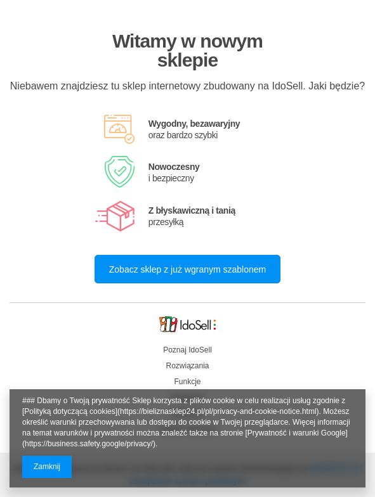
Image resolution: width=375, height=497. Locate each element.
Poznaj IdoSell (187, 349)
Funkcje (187, 381)
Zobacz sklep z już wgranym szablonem (187, 269)
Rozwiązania (187, 365)
